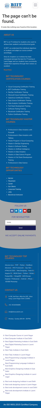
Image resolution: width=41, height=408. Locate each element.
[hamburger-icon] (35, 5)
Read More (8, 70)
